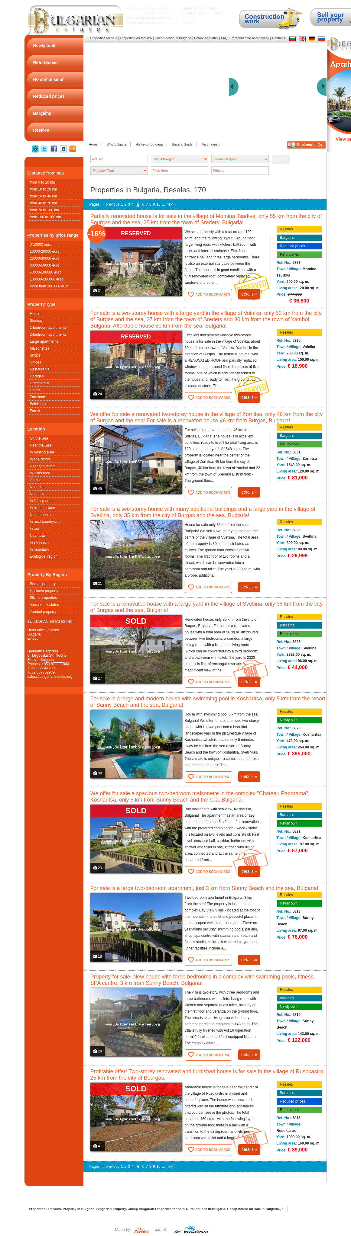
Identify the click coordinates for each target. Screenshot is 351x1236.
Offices (35, 362)
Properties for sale (103, 38)
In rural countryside (45, 522)
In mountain (39, 549)
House (35, 314)
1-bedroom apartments (48, 327)
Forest (35, 411)
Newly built (288, 720)
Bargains (287, 237)
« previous (111, 204)
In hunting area (42, 452)
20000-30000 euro (45, 258)
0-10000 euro (40, 244)
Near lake (37, 494)
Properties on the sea (136, 38)
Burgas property (43, 584)
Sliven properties (43, 598)
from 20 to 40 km (43, 196)
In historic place (42, 508)
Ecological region (43, 556)
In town (36, 529)
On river (36, 480)
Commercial (39, 383)
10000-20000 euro (45, 251)
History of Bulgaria (149, 144)
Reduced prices (292, 246)
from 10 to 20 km (43, 189)
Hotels (35, 390)
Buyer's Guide (182, 144)
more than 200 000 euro (49, 286)
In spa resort (40, 459)
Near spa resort (42, 466)
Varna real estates (44, 605)
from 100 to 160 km (45, 217)
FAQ (224, 38)
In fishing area (41, 501)
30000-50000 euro (45, 265)
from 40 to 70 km (43, 203)
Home (93, 144)
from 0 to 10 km (42, 182)
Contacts (278, 38)
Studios (36, 321)
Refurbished (290, 254)
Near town (38, 535)
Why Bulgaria (116, 144)
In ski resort (39, 542)
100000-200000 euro (46, 279)
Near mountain (42, 515)
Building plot (40, 404)
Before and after (206, 38)
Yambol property (43, 612)
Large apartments (44, 341)
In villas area (40, 473)
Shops (35, 355)
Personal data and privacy (250, 38)
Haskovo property (44, 591)
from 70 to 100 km (44, 210)
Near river (38, 487)
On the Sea (39, 438)
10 (158, 204)
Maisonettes (40, 348)
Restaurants (40, 369)
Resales (286, 229)
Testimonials (211, 144)
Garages (37, 376)
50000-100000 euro (46, 272)
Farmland (37, 397)
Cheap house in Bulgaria (173, 38)
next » (172, 204)
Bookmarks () (309, 145)
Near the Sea (40, 445)
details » (249, 294)
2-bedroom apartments (48, 334)
